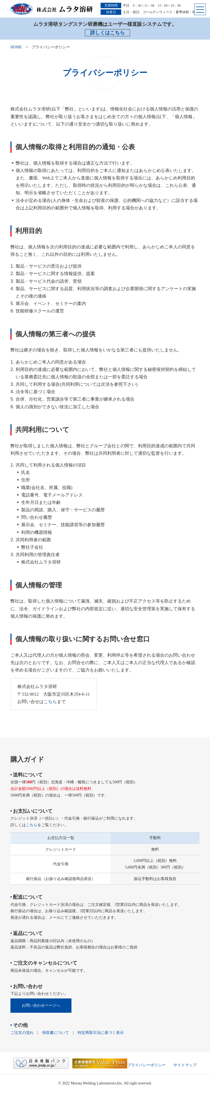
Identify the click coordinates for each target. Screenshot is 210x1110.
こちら (50, 701)
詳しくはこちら (107, 32)
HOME (16, 47)
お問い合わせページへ (41, 1005)
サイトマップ (185, 1065)
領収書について (55, 1033)
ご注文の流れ (22, 1033)
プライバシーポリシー (146, 1065)
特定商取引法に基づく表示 (101, 1033)
